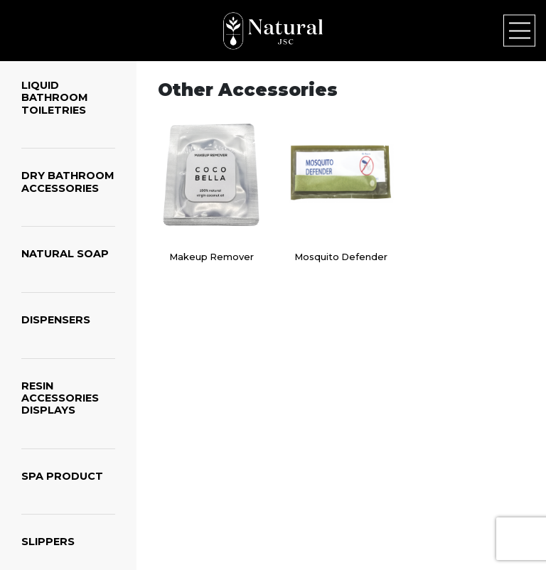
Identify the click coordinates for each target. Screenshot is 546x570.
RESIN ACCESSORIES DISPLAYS (60, 398)
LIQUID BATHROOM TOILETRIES (54, 98)
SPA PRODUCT (62, 476)
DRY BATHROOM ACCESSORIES (67, 181)
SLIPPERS (48, 541)
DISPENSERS (55, 319)
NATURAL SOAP (65, 253)
